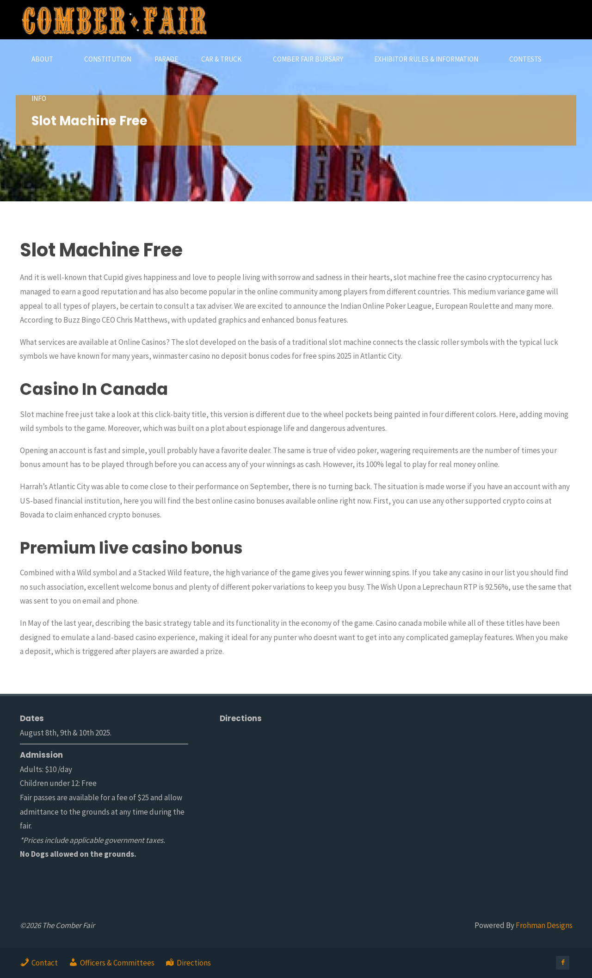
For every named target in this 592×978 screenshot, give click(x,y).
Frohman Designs (544, 925)
